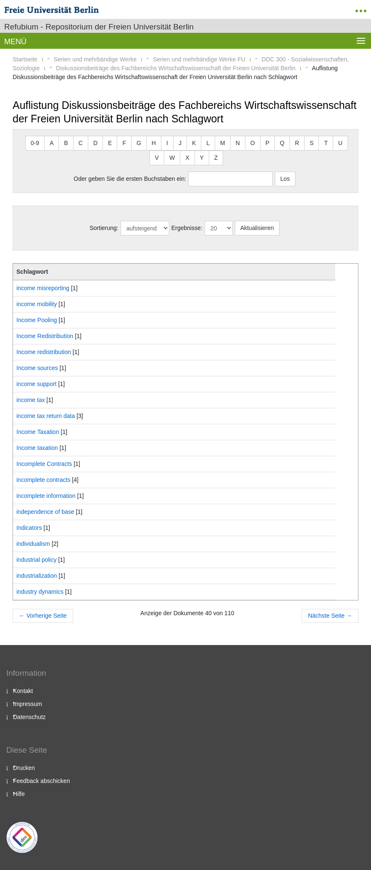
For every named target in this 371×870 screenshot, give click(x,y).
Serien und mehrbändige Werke (95, 59)
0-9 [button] (35, 143)
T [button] (326, 143)
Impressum (27, 704)
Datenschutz (29, 717)
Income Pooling (36, 320)
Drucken (24, 767)
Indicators (29, 527)
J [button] (180, 143)
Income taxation (37, 447)
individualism (33, 543)
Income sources (37, 368)
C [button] (81, 143)
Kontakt (23, 691)
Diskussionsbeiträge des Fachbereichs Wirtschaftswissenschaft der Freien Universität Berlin (175, 68)
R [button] (297, 143)
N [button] (238, 143)
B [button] (66, 143)
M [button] (222, 143)
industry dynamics (39, 591)
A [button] (51, 143)
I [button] (167, 143)
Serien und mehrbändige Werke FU (199, 59)
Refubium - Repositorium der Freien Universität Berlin (99, 26)
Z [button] (216, 157)
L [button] (208, 143)
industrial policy (36, 559)
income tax (30, 400)
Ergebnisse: (187, 228)
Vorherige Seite (43, 615)
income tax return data (45, 416)
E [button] (110, 143)
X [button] (187, 157)
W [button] (172, 157)
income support (36, 384)
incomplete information (46, 495)
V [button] (157, 157)
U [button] (340, 143)
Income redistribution (43, 352)
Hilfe (19, 794)
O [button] (252, 143)
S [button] (311, 143)
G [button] (139, 143)
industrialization (36, 575)
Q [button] (282, 143)
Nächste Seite (330, 615)
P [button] (267, 143)
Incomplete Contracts (44, 463)
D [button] (95, 143)
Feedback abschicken (41, 780)
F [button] (124, 143)
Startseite (25, 59)
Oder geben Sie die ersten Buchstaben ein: (130, 178)
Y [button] (202, 157)
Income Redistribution (44, 336)
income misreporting (42, 288)
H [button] (154, 143)
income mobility (36, 304)
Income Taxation (37, 431)
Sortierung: (103, 228)
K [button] (194, 143)
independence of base (45, 511)
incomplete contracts (43, 479)
